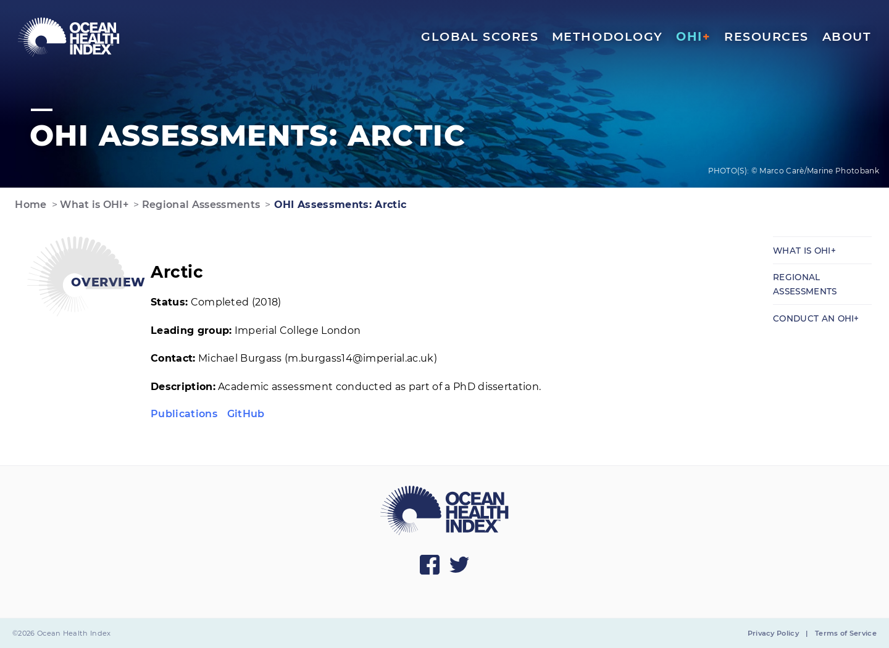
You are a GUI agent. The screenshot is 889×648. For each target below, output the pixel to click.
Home (29, 204)
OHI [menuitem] (693, 36)
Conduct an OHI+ (816, 318)
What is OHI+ (92, 204)
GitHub (246, 414)
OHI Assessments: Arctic (339, 204)
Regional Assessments (199, 204)
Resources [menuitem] (766, 36)
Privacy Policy (773, 633)
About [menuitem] (847, 36)
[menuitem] (69, 37)
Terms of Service (846, 633)
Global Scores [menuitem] (479, 36)
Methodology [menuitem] (607, 36)
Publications (184, 414)
